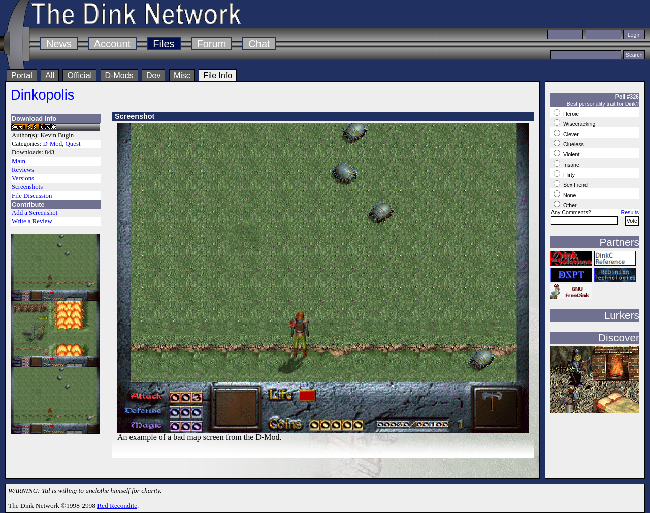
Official (79, 75)
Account (112, 43)
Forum (211, 43)
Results (630, 212)
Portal (21, 75)
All (49, 75)
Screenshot (134, 116)
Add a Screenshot (34, 212)
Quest (73, 143)
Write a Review (32, 221)
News (59, 43)
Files (163, 43)
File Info (217, 75)
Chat (259, 43)
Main (18, 161)
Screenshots (27, 186)
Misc (182, 75)
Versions (23, 178)
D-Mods (119, 75)
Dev (153, 75)
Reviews (23, 169)
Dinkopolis (42, 95)
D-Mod (52, 143)
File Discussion (32, 195)
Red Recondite (117, 505)
